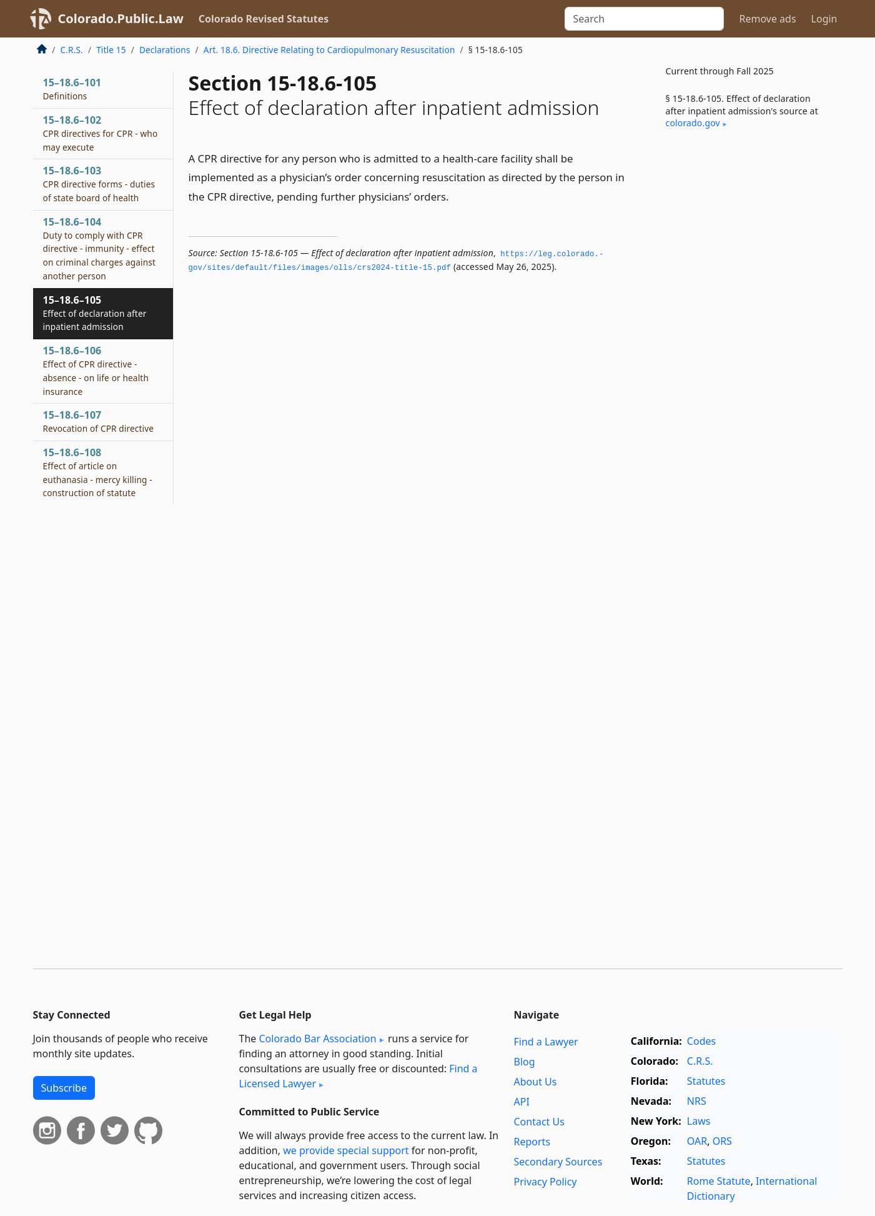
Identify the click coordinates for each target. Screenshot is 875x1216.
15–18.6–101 (72, 89)
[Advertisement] (749, 346)
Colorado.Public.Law (121, 18)
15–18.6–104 (99, 248)
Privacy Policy (545, 1182)
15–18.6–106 (96, 370)
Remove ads (767, 19)
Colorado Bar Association (317, 1038)
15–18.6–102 (100, 133)
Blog (524, 1062)
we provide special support (345, 1150)
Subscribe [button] (64, 1088)
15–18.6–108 (97, 472)
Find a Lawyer (546, 1042)
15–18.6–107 (98, 421)
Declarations (164, 50)
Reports (532, 1142)
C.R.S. (72, 50)
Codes (701, 1041)
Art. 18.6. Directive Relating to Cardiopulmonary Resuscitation (329, 50)
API (522, 1102)
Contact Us (539, 1122)
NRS (696, 1101)
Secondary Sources (558, 1162)
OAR (697, 1141)
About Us (535, 1082)
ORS (722, 1141)
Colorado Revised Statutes (264, 19)
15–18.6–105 (95, 313)
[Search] (644, 19)
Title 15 (111, 50)
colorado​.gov (693, 123)
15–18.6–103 (99, 184)
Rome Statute (719, 1181)
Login (824, 19)
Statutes (706, 1081)
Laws (699, 1121)
